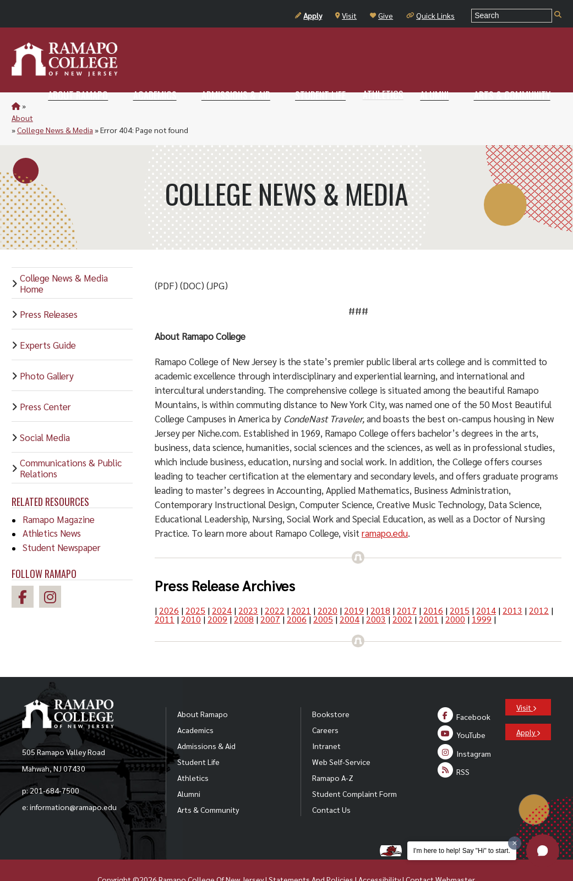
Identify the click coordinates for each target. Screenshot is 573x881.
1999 (482, 595)
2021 (301, 586)
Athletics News (52, 508)
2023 (248, 586)
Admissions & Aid (206, 721)
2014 (486, 586)
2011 (164, 595)
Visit (346, 15)
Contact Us (331, 785)
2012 (539, 586)
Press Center (45, 382)
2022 (275, 586)
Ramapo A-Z (332, 753)
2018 (380, 586)
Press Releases (49, 289)
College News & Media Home (64, 259)
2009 (217, 595)
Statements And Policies (311, 855)
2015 (460, 586)
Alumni (188, 769)
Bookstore (331, 690)
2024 (222, 586)
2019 (354, 586)
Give (381, 15)
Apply (308, 15)
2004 (349, 595)
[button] (542, 850)
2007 (270, 595)
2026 (169, 586)
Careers (325, 706)
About (38, 106)
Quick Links (430, 15)
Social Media (45, 413)
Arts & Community (208, 785)
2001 (429, 595)
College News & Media (94, 106)
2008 (244, 595)
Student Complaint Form (354, 769)
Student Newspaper (62, 522)
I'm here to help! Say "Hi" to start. (461, 850)
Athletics (193, 753)
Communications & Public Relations (71, 444)
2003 (376, 595)
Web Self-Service (341, 737)
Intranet (326, 721)
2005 (323, 595)
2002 (402, 595)
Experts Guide (48, 320)
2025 (195, 586)
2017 (407, 586)
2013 (512, 586)
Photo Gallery (47, 351)
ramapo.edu (385, 509)
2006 (297, 595)
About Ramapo (202, 690)
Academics (195, 706)
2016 (433, 586)
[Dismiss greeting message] (514, 843)
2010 (191, 595)
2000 (455, 595)
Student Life (198, 737)
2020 (327, 586)
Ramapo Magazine (59, 494)
